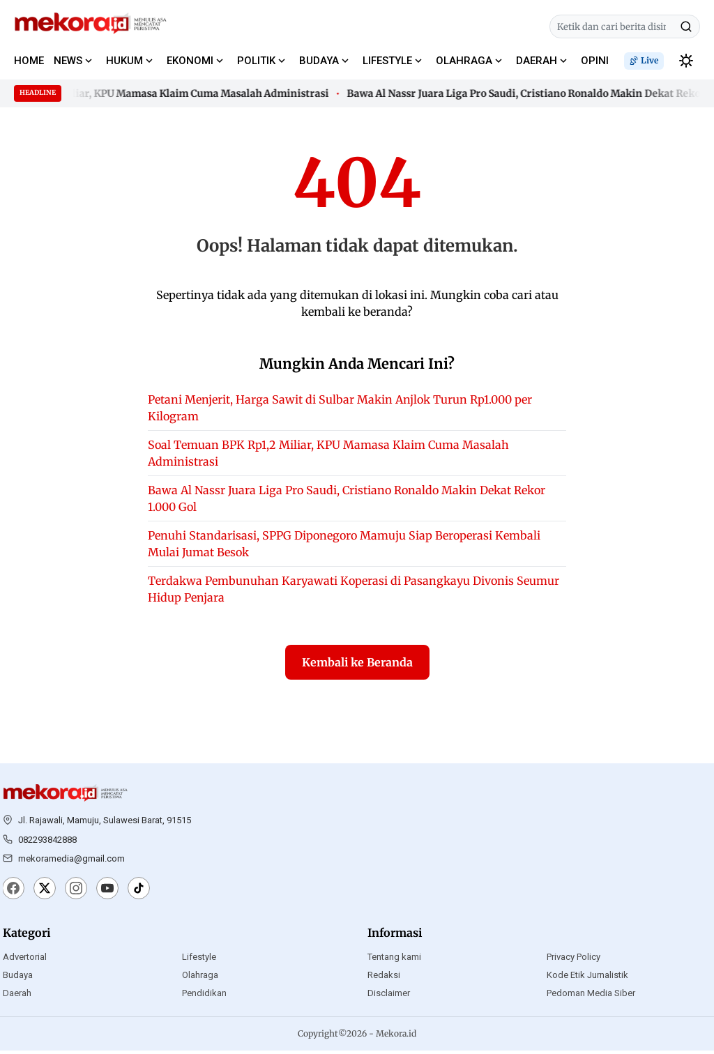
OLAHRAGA (464, 60)
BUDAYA (319, 60)
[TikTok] (139, 893)
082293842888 (47, 842)
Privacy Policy (573, 960)
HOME (29, 60)
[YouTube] (107, 893)
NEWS (68, 60)
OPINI (595, 60)
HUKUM (124, 60)
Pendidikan (204, 996)
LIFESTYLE (387, 60)
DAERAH (536, 60)
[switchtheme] (686, 61)
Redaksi (383, 978)
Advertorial (25, 960)
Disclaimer (388, 996)
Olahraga (200, 978)
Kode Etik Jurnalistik (587, 978)
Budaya (18, 978)
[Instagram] (76, 893)
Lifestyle (199, 960)
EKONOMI (190, 60)
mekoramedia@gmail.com (71, 862)
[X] (45, 893)
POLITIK (256, 60)
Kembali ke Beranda (357, 666)
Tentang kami (394, 960)
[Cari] (686, 26)
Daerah (17, 996)
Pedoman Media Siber (591, 996)
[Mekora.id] (65, 797)
